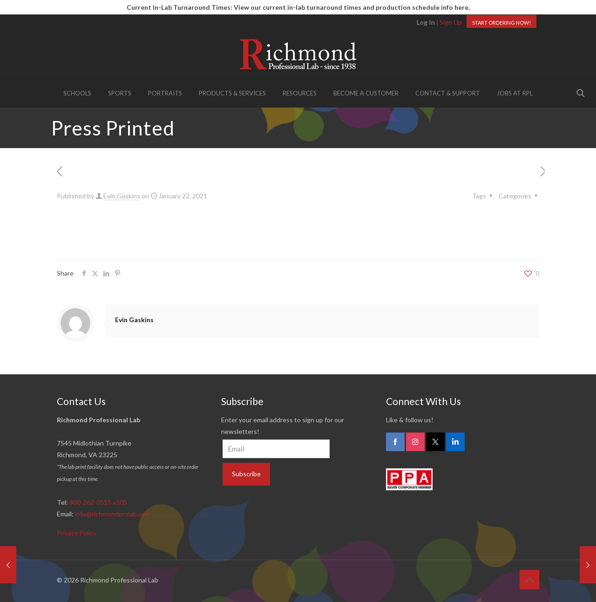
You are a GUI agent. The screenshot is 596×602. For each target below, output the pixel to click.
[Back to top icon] (529, 579)
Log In (426, 22)
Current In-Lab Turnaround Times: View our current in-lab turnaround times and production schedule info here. (298, 7)
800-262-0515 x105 (98, 502)
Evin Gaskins (121, 196)
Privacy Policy (76, 533)
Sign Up (451, 22)
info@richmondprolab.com (112, 514)
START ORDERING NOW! (501, 23)
